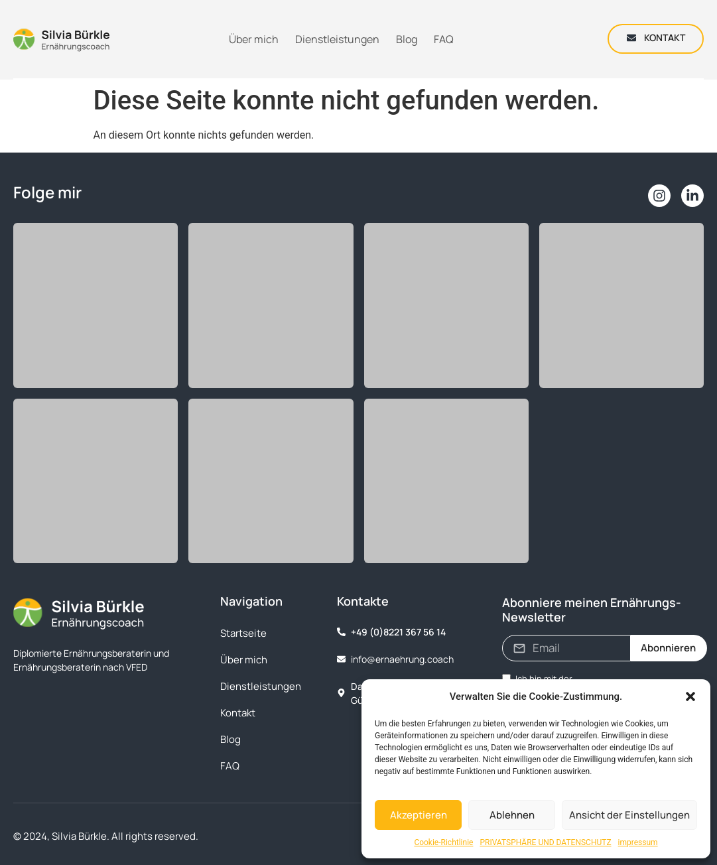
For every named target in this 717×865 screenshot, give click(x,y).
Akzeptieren (418, 815)
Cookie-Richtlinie (443, 842)
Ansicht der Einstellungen (629, 815)
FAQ (229, 766)
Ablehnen (512, 815)
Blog (230, 739)
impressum (638, 842)
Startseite (243, 633)
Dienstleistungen (260, 686)
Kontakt (237, 713)
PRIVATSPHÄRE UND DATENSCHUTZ (545, 842)
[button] (690, 696)
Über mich (243, 660)
